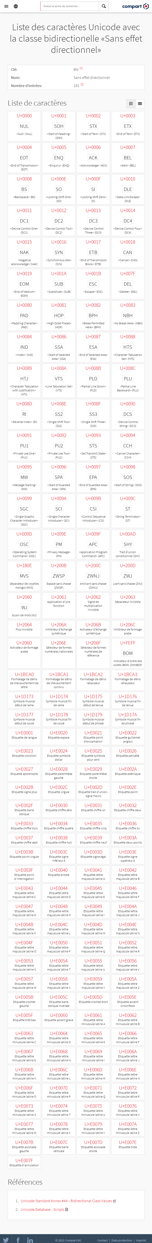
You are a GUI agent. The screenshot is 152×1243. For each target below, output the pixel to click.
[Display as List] (139, 103)
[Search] (104, 6)
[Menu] (6, 6)
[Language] (16, 6)
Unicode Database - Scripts (42, 1209)
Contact (102, 1240)
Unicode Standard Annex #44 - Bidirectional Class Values (66, 1200)
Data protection (122, 1240)
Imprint (141, 1240)
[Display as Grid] (130, 103)
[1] (81, 68)
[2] (82, 84)
